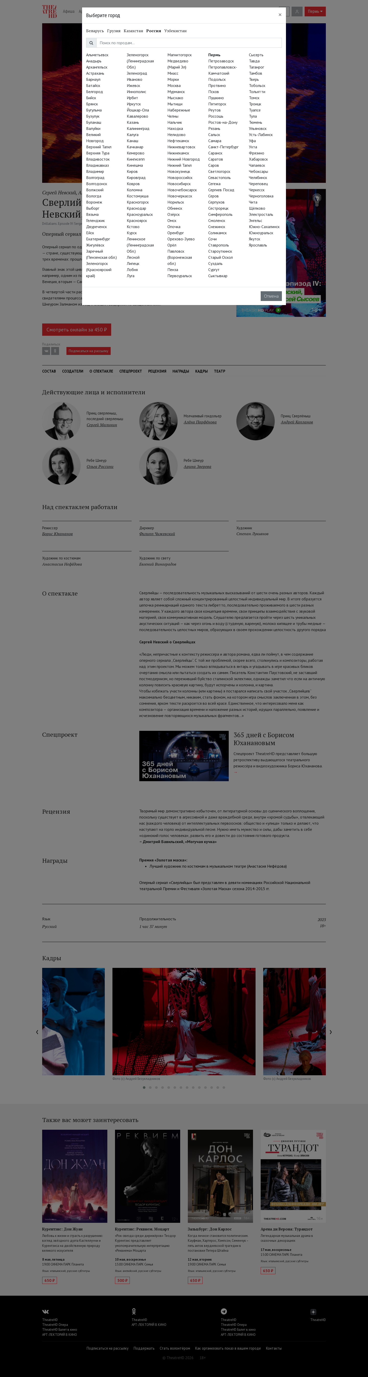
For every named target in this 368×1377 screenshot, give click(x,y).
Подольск (217, 79)
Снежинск (216, 226)
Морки (173, 79)
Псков (213, 91)
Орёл (171, 245)
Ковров (133, 183)
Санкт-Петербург (223, 146)
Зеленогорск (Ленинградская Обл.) (140, 61)
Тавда (254, 60)
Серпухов (216, 202)
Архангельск (96, 67)
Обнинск (174, 208)
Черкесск (256, 189)
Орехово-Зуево (181, 238)
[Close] (280, 14)
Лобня (132, 269)
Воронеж (94, 202)
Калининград (138, 128)
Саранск (215, 152)
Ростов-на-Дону (222, 122)
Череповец (258, 183)
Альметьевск (97, 54)
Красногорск (138, 202)
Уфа (252, 140)
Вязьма (92, 214)
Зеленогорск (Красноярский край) (98, 269)
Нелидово (176, 134)
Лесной (133, 257)
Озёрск (173, 214)
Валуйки (93, 128)
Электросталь (261, 214)
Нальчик (174, 122)
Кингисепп (136, 159)
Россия (153, 30)
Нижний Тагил (179, 165)
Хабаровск (258, 159)
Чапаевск (257, 165)
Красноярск (137, 220)
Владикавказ (97, 165)
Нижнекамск (178, 152)
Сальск (214, 134)
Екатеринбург (98, 238)
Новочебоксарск (182, 189)
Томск (254, 97)
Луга (130, 275)
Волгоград (95, 177)
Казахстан (133, 30)
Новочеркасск (179, 195)
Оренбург (175, 232)
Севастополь (219, 177)
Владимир (95, 171)
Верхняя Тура (97, 152)
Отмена (271, 296)
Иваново (134, 79)
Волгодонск (96, 183)
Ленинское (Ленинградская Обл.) (140, 245)
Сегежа (214, 183)
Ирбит (132, 97)
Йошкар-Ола (138, 110)
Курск (132, 232)
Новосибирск (179, 183)
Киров (132, 171)
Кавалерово (137, 116)
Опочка (173, 226)
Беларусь (95, 30)
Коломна (134, 189)
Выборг (92, 208)
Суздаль (215, 263)
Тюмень (255, 122)
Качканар (135, 146)
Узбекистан (175, 30)
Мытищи (174, 103)
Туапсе (255, 110)
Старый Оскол (220, 257)
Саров (213, 165)
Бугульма (94, 110)
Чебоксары (258, 171)
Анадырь (93, 60)
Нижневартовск (181, 146)
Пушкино (216, 97)
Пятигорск (217, 103)
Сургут (214, 269)
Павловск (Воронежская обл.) (179, 257)
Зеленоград (137, 73)
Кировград (136, 177)
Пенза (172, 269)
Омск (171, 220)
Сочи (212, 238)
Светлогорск (219, 171)
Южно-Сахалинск (264, 226)
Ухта (253, 146)
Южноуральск (261, 232)
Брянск (92, 103)
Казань (133, 122)
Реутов (214, 110)
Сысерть (256, 54)
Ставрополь (218, 245)
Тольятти (257, 91)
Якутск (254, 238)
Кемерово (135, 152)
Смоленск (216, 220)
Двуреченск (96, 226)
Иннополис (136, 91)
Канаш (132, 140)
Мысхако (175, 97)
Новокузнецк (178, 171)
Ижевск (133, 85)
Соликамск (217, 232)
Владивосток (98, 159)
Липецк (133, 263)
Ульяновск (258, 128)
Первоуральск (179, 275)
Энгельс (255, 220)
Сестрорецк (218, 208)
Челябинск (258, 177)
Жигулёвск (95, 245)
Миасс (172, 73)
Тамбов (255, 73)
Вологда (93, 195)
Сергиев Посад (221, 189)
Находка (175, 128)
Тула (253, 116)
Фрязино (256, 152)
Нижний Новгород (183, 159)
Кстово (133, 226)
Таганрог (256, 67)
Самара (214, 140)
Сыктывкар (217, 275)
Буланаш (93, 122)
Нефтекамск (178, 140)
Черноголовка (261, 195)
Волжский (94, 189)
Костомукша (137, 195)
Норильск (175, 202)
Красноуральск (140, 214)
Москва (174, 85)
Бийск (91, 97)
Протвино (217, 85)
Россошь (215, 116)
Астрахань (95, 73)
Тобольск (257, 85)
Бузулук (92, 116)
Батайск (93, 85)
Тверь (254, 79)
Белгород (94, 91)
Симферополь (220, 214)
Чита (253, 202)
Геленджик (95, 220)
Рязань (214, 128)
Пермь (214, 54)
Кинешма (135, 165)
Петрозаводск (221, 60)
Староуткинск (220, 251)
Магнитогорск (179, 54)
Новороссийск (179, 177)
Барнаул (93, 79)
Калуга (133, 134)
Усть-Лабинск (261, 134)
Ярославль (258, 245)
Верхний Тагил (98, 146)
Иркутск (134, 103)
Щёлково (257, 208)
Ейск (90, 232)
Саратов (215, 159)
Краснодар (136, 208)
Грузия (114, 30)
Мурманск (176, 91)
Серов (213, 195)
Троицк (255, 103)
